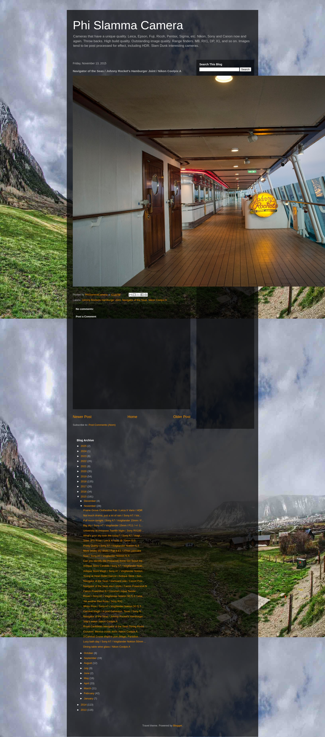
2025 (84, 445)
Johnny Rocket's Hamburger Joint (101, 300)
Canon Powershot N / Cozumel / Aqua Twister (109, 591)
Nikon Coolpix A (158, 300)
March (88, 688)
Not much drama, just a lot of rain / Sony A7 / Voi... (112, 515)
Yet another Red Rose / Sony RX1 (102, 601)
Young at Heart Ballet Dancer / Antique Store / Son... (113, 576)
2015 (84, 496)
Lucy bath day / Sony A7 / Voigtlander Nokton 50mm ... (114, 641)
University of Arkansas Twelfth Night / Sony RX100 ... (113, 530)
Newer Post (82, 417)
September (90, 658)
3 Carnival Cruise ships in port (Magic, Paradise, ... (112, 636)
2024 (84, 451)
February (89, 693)
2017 (84, 486)
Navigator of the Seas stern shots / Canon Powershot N (115, 586)
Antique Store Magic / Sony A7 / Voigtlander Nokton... (114, 571)
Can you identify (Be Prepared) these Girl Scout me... (113, 560)
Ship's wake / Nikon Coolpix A (100, 621)
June (87, 673)
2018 (84, 481)
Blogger (177, 725)
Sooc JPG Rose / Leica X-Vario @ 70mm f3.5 (109, 540)
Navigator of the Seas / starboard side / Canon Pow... (113, 580)
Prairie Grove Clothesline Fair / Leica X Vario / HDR (112, 510)
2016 (84, 491)
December (90, 500)
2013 (84, 709)
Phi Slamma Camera (128, 25)
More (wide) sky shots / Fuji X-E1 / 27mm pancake (112, 550)
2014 (84, 704)
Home (132, 417)
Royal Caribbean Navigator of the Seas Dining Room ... (115, 626)
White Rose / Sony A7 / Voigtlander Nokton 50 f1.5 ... (113, 606)
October (89, 653)
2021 (84, 466)
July (86, 668)
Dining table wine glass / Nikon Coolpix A (106, 646)
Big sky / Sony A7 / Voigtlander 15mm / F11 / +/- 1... (113, 525)
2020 (84, 471)
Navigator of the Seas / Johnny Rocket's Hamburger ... (114, 616)
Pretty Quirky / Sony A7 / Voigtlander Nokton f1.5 (111, 545)
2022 (84, 461)
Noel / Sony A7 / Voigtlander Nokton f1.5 (106, 555)
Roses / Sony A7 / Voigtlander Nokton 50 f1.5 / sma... (113, 596)
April (87, 683)
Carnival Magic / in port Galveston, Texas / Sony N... (113, 611)
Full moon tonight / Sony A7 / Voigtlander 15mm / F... (113, 520)
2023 (84, 456)
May (87, 678)
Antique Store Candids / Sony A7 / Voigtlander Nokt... (113, 565)
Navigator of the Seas (134, 300)
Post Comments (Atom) (102, 424)
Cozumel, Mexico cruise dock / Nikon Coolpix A (110, 631)
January (89, 698)
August (88, 663)
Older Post (181, 417)
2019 (84, 476)
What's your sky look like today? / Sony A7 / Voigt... (112, 535)
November (90, 505)
